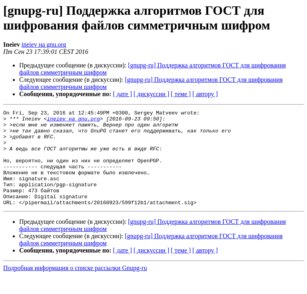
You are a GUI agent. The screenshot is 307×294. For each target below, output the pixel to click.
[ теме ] (181, 94)
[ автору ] (204, 94)
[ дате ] (122, 94)
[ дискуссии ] (151, 94)
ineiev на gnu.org (44, 44)
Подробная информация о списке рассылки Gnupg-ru (75, 287)
